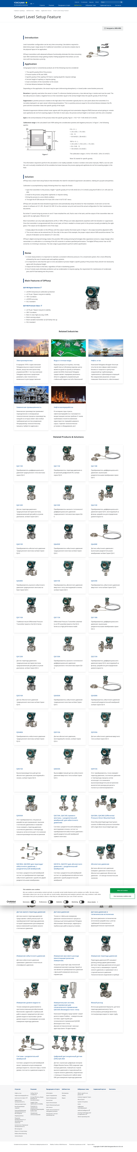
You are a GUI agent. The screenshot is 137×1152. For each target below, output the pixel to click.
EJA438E (94, 544)
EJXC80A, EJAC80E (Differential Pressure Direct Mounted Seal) (103, 816)
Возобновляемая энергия (19, 1109)
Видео (64, 1100)
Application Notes (46, 10)
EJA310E (20, 544)
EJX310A (20, 695)
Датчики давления (62, 912)
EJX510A (57, 732)
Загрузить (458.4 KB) (112, 28)
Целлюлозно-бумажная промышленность (21, 1128)
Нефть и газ (96, 360)
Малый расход (97, 1005)
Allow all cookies (122, 1137)
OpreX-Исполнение (51, 1107)
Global (97, 2)
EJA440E (20, 581)
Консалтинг (49, 1105)
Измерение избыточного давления (28, 959)
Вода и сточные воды (63, 360)
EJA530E (94, 581)
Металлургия (18, 1131)
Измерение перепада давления (105, 958)
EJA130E (57, 505)
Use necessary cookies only (122, 1142)
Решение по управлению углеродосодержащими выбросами (37, 1111)
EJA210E (94, 505)
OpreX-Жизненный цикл (53, 1110)
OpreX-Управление (51, 1100)
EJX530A (94, 732)
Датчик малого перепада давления (27, 913)
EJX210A (94, 656)
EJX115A (57, 617)
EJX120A (20, 656)
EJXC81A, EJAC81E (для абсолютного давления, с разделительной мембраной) (67, 866)
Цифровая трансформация (82, 1109)
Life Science (49, 1112)
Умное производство (84, 1119)
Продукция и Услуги (64, 5)
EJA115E (57, 466)
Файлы (37, 10)
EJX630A (57, 769)
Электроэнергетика (25, 360)
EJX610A (20, 769)
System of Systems (83, 1104)
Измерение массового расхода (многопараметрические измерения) (67, 960)
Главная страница (19, 10)
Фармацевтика (19, 1118)
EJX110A (20, 617)
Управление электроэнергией (35, 1116)
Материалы (65, 1095)
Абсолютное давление (101, 864)
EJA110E (20, 466)
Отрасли (42, 5)
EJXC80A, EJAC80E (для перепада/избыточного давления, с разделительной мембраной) (30, 866)
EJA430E (57, 544)
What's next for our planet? (83, 1096)
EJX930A (20, 815)
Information (49, 1098)
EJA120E (20, 505)
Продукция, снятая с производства (52, 1119)
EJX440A (20, 732)
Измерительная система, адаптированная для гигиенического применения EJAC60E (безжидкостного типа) (67, 1008)
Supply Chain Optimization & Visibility (36, 1105)
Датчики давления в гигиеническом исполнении (103, 913)
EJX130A (57, 656)
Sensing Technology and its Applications (84, 1115)
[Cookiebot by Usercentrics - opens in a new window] (11, 1148)
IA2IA (79, 1106)
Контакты (118, 5)
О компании (84, 2)
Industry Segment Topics (84, 1099)
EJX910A (94, 769)
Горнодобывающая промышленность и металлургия (20, 1114)
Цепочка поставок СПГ (21, 1100)
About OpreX (81, 1102)
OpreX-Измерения (51, 1103)
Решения (51, 5)
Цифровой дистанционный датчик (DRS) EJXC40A (66, 1059)
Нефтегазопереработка (64, 407)
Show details (92, 1148)
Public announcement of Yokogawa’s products (52, 1115)
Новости (77, 2)
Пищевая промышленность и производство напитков (20, 1123)
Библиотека (77, 5)
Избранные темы (91, 5)
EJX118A (94, 617)
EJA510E (57, 581)
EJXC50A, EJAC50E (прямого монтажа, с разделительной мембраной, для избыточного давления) (67, 819)
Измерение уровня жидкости (29, 1005)
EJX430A (57, 695)
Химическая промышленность (30, 407)
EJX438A (94, 695)
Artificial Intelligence (83, 1113)
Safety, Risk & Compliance (34, 1096)
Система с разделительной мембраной (28, 1059)
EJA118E (94, 466)
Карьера (91, 2)
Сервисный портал (105, 5)
